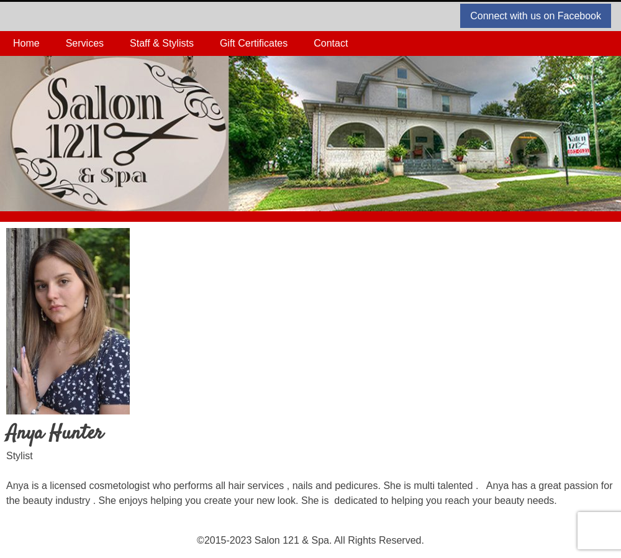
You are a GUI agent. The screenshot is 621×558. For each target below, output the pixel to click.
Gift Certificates (254, 43)
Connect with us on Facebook (535, 16)
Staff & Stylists (162, 43)
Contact (331, 43)
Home (26, 43)
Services (85, 43)
